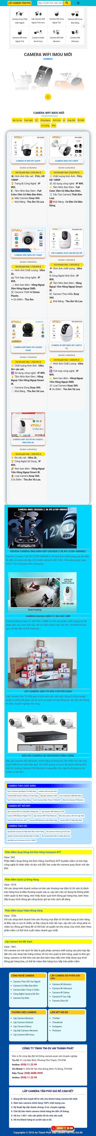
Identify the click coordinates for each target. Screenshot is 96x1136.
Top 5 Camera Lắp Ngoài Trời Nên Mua (21, 791)
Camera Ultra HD (60, 1001)
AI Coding (45, 126)
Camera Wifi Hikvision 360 (17, 820)
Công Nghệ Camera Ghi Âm (26, 994)
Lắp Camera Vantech (23, 1022)
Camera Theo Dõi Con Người (26, 981)
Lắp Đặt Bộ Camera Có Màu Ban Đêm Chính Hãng (25, 832)
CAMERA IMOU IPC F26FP (66, 161)
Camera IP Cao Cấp (61, 996)
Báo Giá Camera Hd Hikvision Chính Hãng (48, 755)
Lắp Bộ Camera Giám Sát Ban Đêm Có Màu (23, 836)
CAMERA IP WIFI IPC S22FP (28, 161)
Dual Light (28, 120)
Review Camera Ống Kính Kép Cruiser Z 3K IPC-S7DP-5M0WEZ (48, 551)
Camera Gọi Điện (21, 998)
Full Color (56, 120)
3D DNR (81, 120)
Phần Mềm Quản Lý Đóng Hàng (22, 879)
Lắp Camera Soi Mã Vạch (18, 941)
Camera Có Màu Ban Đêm (25, 985)
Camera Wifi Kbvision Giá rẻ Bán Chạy (43, 820)
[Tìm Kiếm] (50, 3)
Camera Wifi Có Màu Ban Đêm (71, 820)
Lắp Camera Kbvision (23, 1018)
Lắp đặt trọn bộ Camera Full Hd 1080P (21, 840)
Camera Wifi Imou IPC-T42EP (28, 255)
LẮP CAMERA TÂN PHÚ (19, 3)
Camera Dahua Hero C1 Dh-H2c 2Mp (48, 616)
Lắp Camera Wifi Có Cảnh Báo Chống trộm (23, 812)
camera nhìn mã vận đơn (47, 791)
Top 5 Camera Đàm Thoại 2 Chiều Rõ (46, 800)
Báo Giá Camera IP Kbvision (73, 800)
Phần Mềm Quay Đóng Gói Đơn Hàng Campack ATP (33, 852)
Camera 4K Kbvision (61, 984)
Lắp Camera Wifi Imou (23, 1034)
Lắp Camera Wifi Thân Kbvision (45, 816)
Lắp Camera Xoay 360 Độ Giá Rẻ (66, 253)
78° (36, 120)
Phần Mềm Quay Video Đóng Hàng (24, 910)
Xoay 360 (71, 120)
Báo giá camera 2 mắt (48, 796)
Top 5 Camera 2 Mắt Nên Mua (70, 796)
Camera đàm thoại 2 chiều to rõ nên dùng (22, 796)
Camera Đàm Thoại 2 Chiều (26, 990)
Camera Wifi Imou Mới (48, 54)
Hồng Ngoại (45, 120)
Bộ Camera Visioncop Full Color (58, 832)
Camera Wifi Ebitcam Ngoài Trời (19, 816)
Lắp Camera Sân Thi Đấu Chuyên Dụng (48, 691)
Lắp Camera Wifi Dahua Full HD (52, 812)
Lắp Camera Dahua (22, 1026)
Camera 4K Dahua (60, 992)
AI (64, 120)
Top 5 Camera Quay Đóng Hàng (19, 800)
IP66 (53, 126)
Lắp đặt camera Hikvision (25, 1030)
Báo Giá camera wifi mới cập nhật (71, 816)
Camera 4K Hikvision (62, 988)
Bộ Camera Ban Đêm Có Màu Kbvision (56, 836)
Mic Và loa (17, 120)
